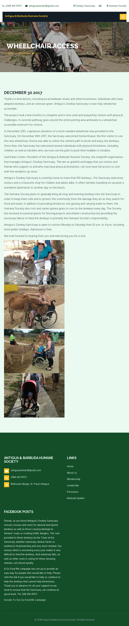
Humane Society (116, 5)
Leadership (73, 485)
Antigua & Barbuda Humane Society (26, 16)
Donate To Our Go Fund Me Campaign (25, 599)
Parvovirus (72, 491)
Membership (73, 479)
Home (70, 466)
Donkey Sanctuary (84, 5)
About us (72, 472)
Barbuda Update (75, 498)
